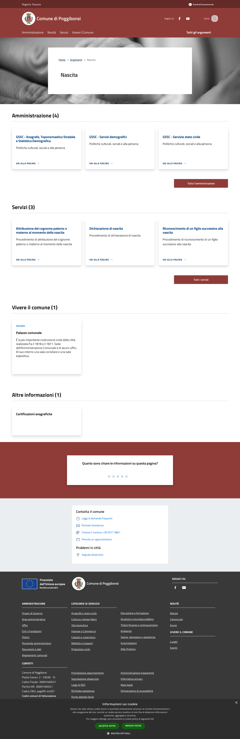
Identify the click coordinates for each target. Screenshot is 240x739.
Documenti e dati (31, 649)
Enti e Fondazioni (32, 631)
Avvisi (173, 625)
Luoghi (174, 642)
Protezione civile (80, 649)
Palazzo (20, 326)
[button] (120, 733)
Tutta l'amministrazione (201, 183)
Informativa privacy (132, 679)
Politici (26, 637)
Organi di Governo (32, 613)
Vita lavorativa (79, 625)
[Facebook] (176, 18)
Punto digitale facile (82, 697)
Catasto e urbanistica (83, 637)
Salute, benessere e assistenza (138, 637)
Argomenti (76, 60)
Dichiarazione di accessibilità (137, 691)
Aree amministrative (33, 619)
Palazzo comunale (29, 332)
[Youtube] (184, 18)
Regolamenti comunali (34, 655)
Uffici (25, 625)
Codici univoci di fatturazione (39, 696)
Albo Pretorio (128, 649)
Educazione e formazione (135, 613)
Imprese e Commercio (83, 631)
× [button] (236, 703)
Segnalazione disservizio (85, 679)
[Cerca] (214, 18)
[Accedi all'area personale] (201, 4)
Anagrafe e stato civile (84, 613)
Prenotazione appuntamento (87, 673)
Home (62, 60)
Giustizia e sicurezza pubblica (137, 619)
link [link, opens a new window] (152, 719)
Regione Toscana (31, 4)
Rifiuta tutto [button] (133, 725)
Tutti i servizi (201, 280)
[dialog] (120, 719)
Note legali (127, 685)
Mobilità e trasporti (82, 643)
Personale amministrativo (36, 643)
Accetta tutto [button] (107, 726)
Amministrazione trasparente (137, 673)
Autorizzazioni (129, 643)
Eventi (173, 648)
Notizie (174, 613)
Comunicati (176, 619)
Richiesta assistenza (82, 691)
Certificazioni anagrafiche (34, 414)
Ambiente (126, 631)
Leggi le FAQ (78, 685)
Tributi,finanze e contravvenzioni (139, 625)
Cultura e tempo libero (84, 619)
